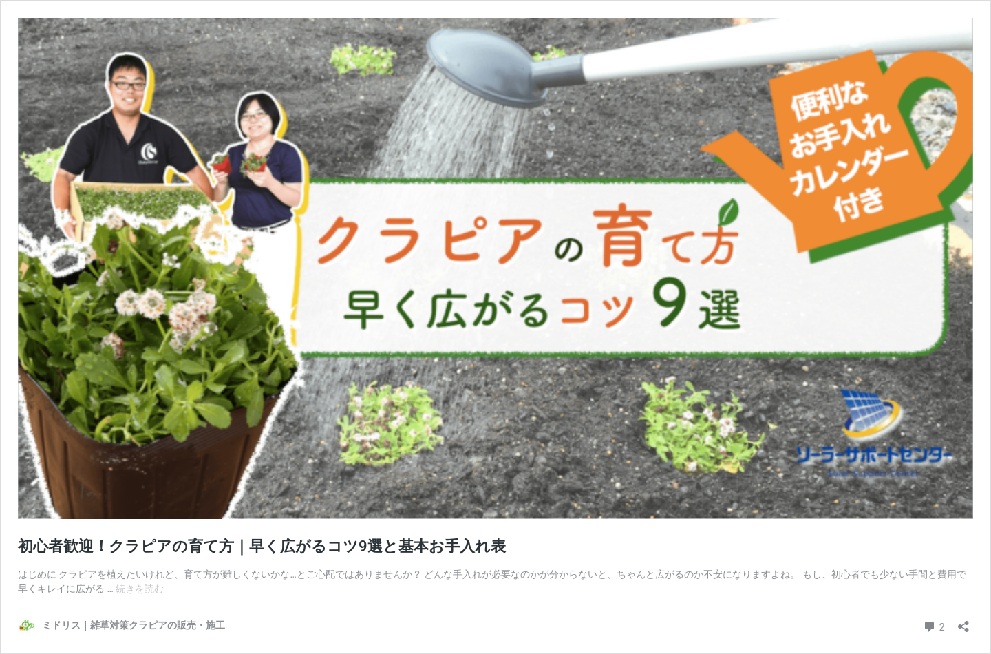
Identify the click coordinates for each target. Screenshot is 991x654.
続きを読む (140, 588)
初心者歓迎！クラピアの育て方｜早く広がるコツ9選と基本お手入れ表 (262, 546)
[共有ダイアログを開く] (963, 622)
